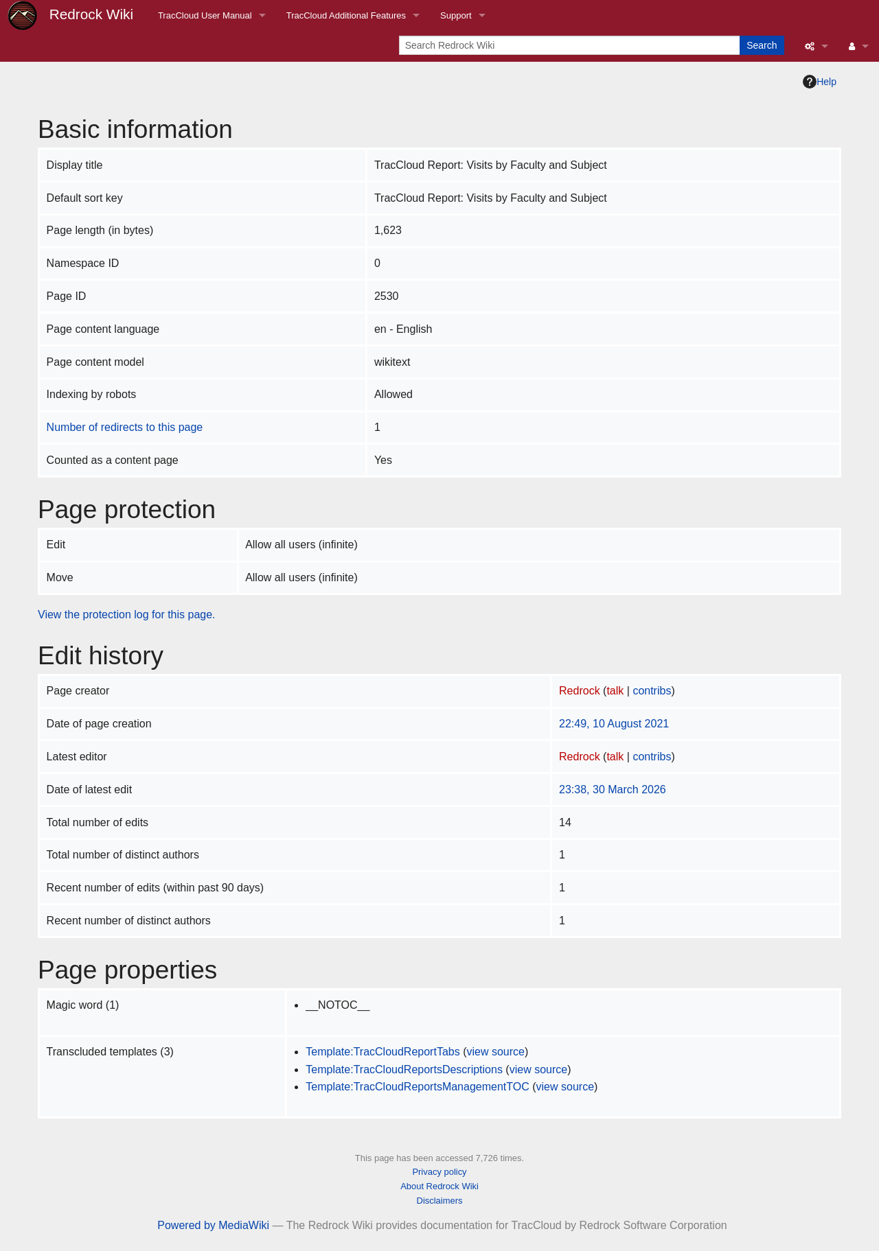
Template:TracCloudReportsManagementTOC (417, 1086)
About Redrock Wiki (439, 1186)
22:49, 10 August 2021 (614, 723)
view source (495, 1051)
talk (615, 691)
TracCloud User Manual (205, 15)
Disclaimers (440, 1200)
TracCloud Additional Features (346, 15)
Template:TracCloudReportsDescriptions (404, 1069)
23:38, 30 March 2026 (612, 789)
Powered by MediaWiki (213, 1225)
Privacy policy (439, 1172)
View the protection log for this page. (127, 614)
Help (819, 82)
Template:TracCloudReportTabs (382, 1051)
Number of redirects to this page (125, 427)
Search (761, 45)
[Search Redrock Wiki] (570, 45)
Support (456, 15)
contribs (651, 691)
